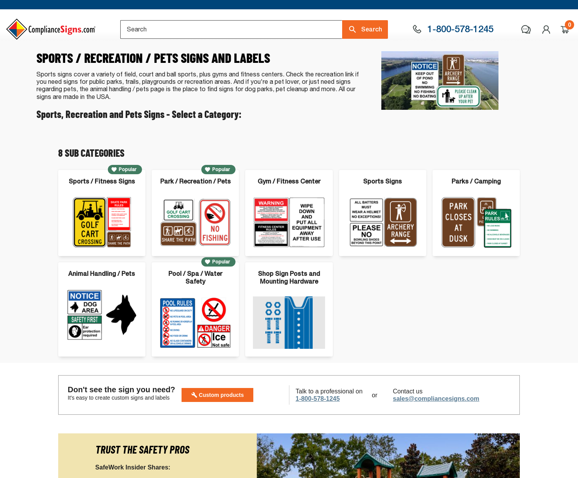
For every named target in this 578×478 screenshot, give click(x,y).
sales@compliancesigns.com (436, 431)
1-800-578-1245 (318, 431)
